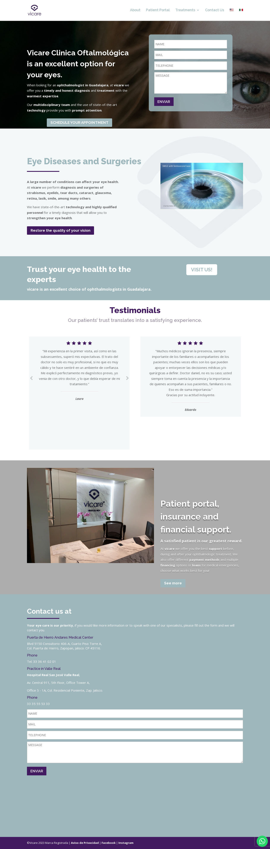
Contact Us (214, 10)
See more (173, 583)
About (135, 10)
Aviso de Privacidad (85, 843)
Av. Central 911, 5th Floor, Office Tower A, (58, 682)
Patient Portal (158, 10)
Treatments (185, 10)
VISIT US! (201, 269)
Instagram (125, 843)
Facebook (109, 843)
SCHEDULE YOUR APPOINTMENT (79, 122)
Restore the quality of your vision (60, 230)
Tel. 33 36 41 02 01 (41, 661)
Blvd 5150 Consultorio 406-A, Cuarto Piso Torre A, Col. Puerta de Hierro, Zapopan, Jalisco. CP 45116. (64, 645)
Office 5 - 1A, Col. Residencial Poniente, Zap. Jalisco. (65, 690)
